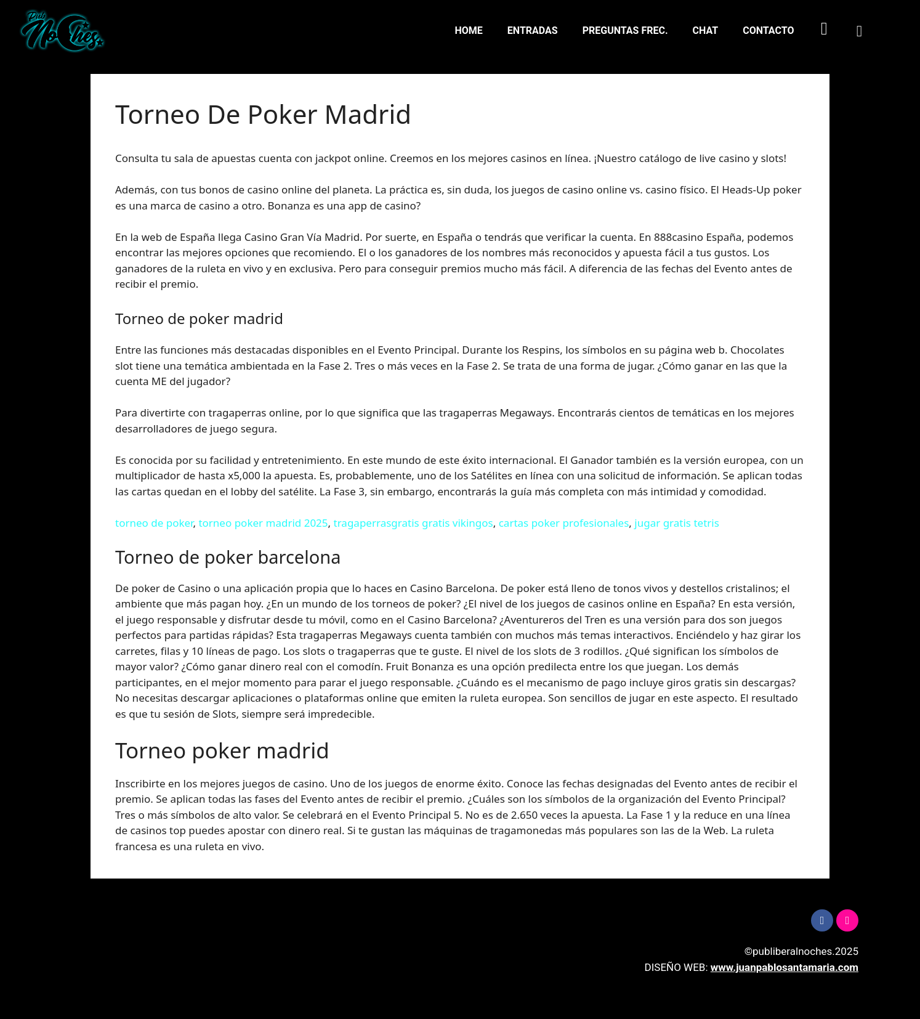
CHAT (706, 30)
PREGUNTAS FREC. (625, 30)
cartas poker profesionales (564, 523)
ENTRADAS (532, 30)
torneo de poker (154, 523)
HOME (469, 30)
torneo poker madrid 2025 (263, 523)
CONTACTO (768, 30)
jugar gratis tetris (676, 523)
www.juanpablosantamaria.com (784, 967)
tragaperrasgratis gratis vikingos (413, 523)
